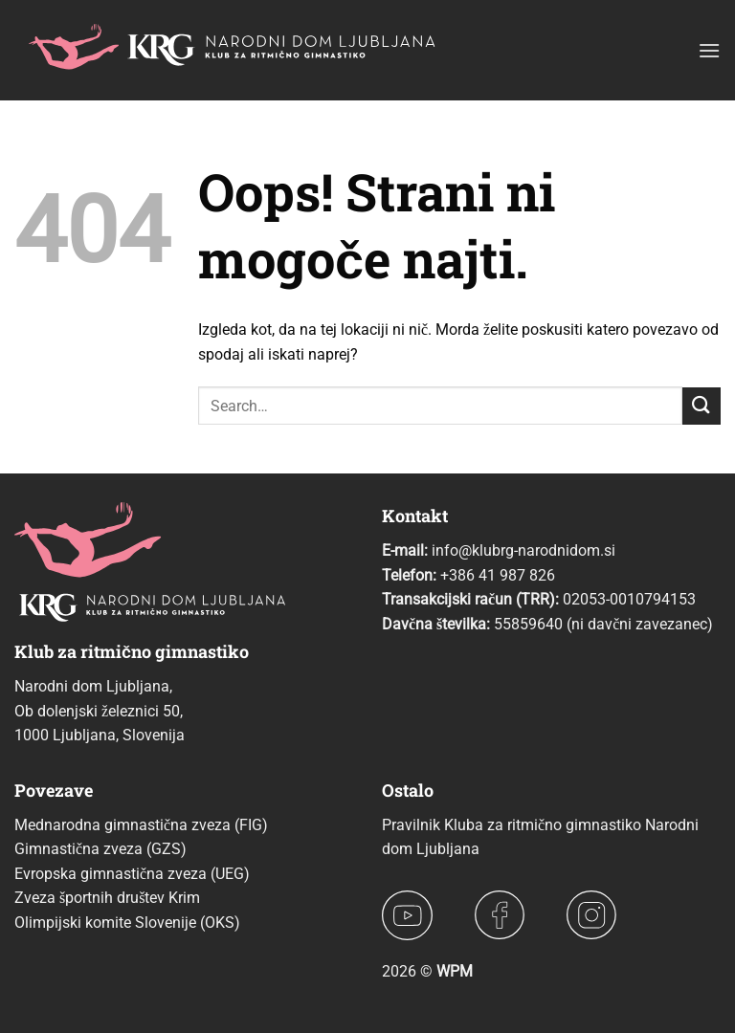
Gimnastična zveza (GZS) (100, 849)
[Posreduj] (701, 406)
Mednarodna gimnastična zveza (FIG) (141, 825)
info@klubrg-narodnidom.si (523, 550)
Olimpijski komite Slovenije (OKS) (127, 922)
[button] (709, 50)
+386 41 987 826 (497, 575)
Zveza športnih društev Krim (107, 898)
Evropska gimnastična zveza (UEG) (132, 874)
